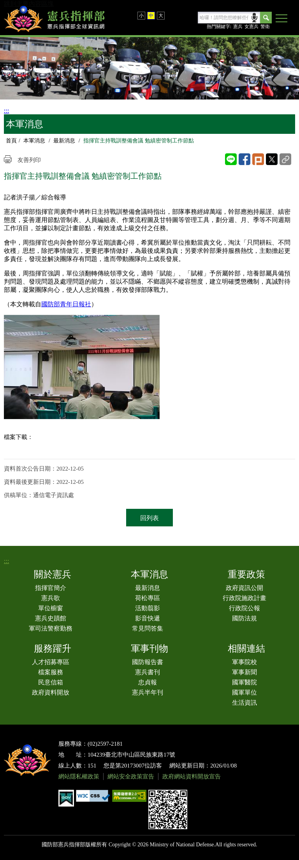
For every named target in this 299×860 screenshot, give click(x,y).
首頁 (11, 141)
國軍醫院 (244, 682)
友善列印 (29, 160)
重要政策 (246, 574)
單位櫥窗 (50, 608)
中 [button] (151, 15)
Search (266, 17)
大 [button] (160, 15)
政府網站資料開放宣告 (191, 776)
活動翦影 (147, 608)
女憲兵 (251, 26)
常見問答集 (147, 628)
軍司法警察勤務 (50, 628)
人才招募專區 (50, 662)
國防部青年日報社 (66, 304)
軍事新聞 (244, 672)
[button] (281, 18)
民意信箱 (50, 682)
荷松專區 (147, 598)
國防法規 (244, 618)
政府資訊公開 (244, 588)
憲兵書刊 (147, 672)
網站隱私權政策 (78, 776)
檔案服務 (50, 672)
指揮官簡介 (50, 588)
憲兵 (238, 26)
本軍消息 (34, 141)
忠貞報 (147, 682)
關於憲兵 (52, 574)
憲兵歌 (50, 598)
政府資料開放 (50, 692)
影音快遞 (147, 618)
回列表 (149, 518)
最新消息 (64, 141)
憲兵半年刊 (147, 692)
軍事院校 (244, 662)
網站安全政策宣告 (130, 776)
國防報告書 (147, 662)
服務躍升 (52, 648)
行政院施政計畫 (244, 598)
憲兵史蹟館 (50, 618)
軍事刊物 (149, 648)
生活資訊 (244, 702)
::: (6, 110)
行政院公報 (244, 608)
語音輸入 (254, 17)
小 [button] (141, 15)
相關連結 (246, 648)
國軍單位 (244, 692)
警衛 (265, 26)
